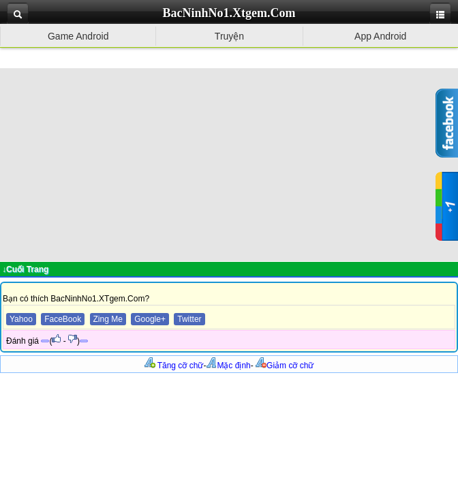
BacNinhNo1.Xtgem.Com (229, 13)
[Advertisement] (229, 163)
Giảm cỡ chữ (285, 365)
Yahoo (21, 319)
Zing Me (108, 319)
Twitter (189, 319)
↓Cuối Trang (25, 269)
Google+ (150, 319)
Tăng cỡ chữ (174, 365)
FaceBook (62, 319)
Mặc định (228, 365)
